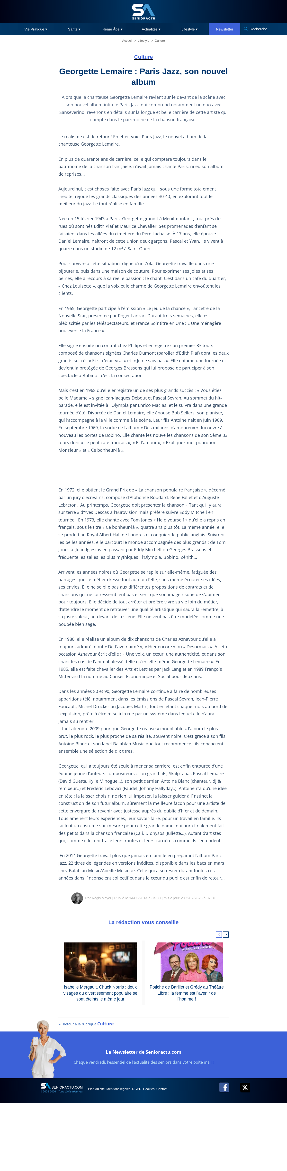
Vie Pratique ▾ (36, 29)
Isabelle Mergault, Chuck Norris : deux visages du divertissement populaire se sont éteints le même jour (100, 1060)
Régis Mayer (101, 966)
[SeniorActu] (143, 12)
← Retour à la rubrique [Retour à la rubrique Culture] (86, 1097)
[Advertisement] (143, 517)
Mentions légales (127, 1162)
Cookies (167, 1162)
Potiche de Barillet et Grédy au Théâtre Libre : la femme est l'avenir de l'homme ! (186, 1057)
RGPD (150, 1162)
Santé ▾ (74, 29)
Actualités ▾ (151, 29)
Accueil (127, 40)
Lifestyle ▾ (189, 29)
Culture (160, 40)
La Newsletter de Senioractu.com (143, 1124)
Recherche (258, 29)
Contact (184, 1162)
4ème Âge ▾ (113, 29)
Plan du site (99, 1162)
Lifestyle (143, 40)
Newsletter (224, 29)
